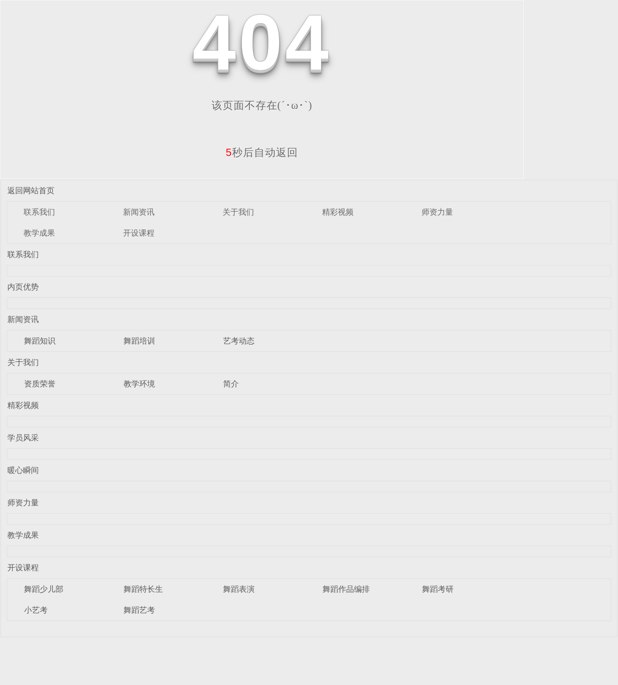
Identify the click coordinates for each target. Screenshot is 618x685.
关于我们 (238, 211)
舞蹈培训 (139, 340)
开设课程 (138, 232)
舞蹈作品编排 (346, 588)
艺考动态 (239, 340)
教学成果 (39, 232)
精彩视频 (338, 211)
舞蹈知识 (40, 340)
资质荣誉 (40, 383)
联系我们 (39, 211)
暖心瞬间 (23, 470)
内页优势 (23, 286)
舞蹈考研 (438, 588)
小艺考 (36, 609)
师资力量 (437, 211)
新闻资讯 (138, 211)
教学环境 (139, 383)
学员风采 (23, 437)
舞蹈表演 (239, 588)
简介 (231, 383)
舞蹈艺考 (139, 609)
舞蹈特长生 (143, 588)
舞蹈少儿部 (43, 588)
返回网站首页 (30, 190)
